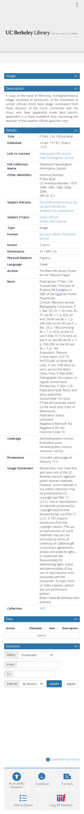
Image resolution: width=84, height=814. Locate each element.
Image (11, 76)
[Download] (41, 778)
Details (11, 130)
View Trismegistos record (56, 158)
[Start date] (38, 664)
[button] (67, 778)
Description (15, 88)
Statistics (13, 646)
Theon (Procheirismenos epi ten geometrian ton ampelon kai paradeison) (58, 206)
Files (9, 619)
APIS (42, 608)
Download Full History (63, 759)
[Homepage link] (42, 32)
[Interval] (31, 683)
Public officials (49, 217)
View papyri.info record (55, 154)
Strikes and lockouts (53, 221)
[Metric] (35, 654)
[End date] (34, 674)
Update (54, 684)
